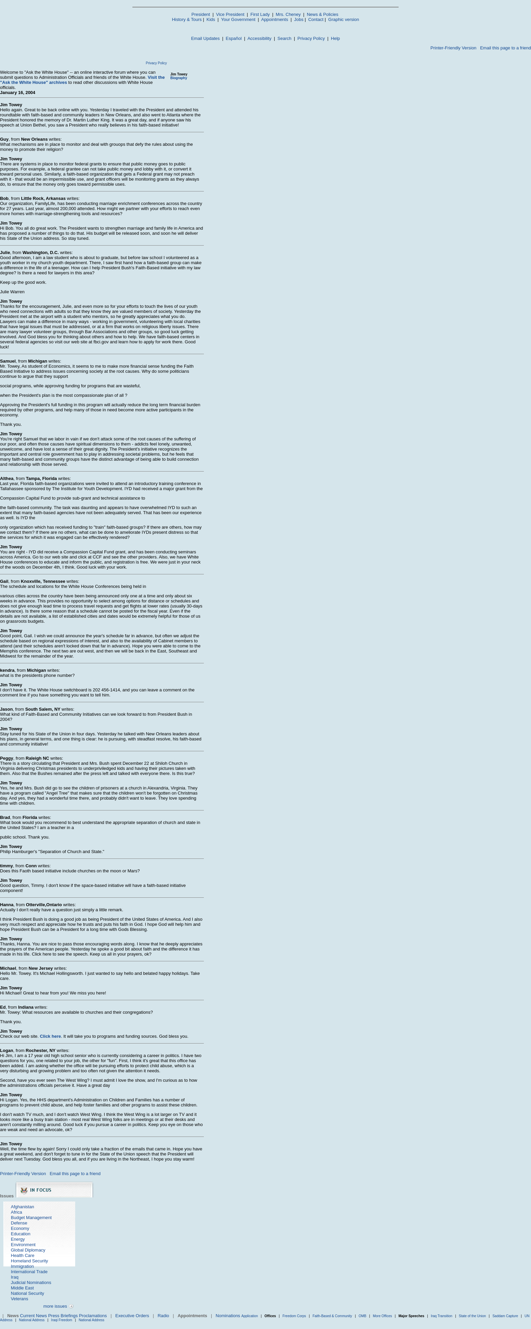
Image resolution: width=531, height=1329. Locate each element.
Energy (18, 1239)
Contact (315, 19)
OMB (362, 1316)
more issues (55, 1306)
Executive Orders (132, 1315)
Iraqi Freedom (61, 1320)
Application (249, 1316)
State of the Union (472, 1316)
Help (335, 38)
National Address (32, 1320)
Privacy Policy (311, 38)
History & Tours (187, 19)
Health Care (22, 1255)
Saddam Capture (505, 1316)
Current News (33, 1315)
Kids (211, 19)
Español (234, 38)
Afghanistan (22, 1206)
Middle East (22, 1287)
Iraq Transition (441, 1316)
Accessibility (260, 38)
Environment (23, 1244)
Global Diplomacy (28, 1250)
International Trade (29, 1271)
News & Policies (322, 14)
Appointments (274, 19)
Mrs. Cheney (288, 14)
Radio (163, 1315)
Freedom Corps (294, 1316)
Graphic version (343, 19)
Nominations (228, 1315)
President (200, 14)
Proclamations (93, 1315)
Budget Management (31, 1217)
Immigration (22, 1266)
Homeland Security (29, 1260)
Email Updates (205, 38)
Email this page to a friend (505, 47)
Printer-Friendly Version (453, 47)
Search (284, 38)
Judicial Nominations (31, 1282)
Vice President (230, 14)
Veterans (19, 1298)
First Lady (260, 14)
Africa (16, 1212)
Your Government (238, 19)
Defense (19, 1222)
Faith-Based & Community (333, 1316)
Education (20, 1233)
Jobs (298, 19)
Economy (20, 1228)
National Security (27, 1293)
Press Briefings (63, 1315)
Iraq (14, 1277)
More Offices (382, 1316)
